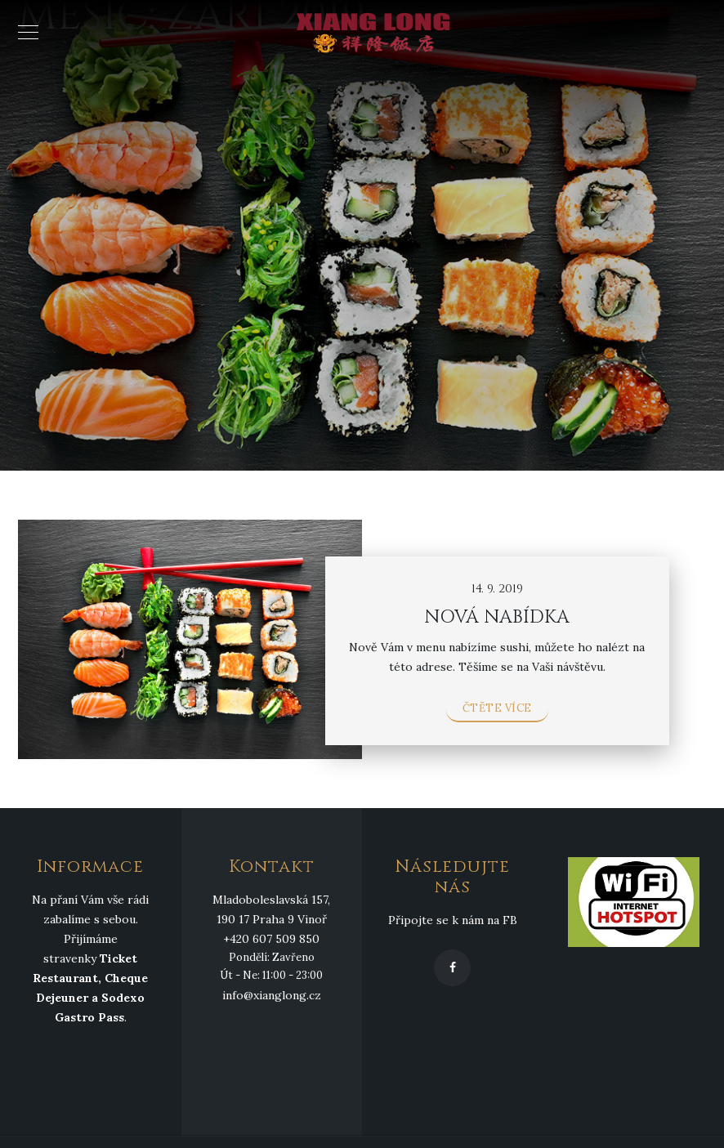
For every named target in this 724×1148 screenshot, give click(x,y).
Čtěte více (497, 708)
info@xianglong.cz (271, 995)
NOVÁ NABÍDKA (497, 617)
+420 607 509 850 (271, 938)
